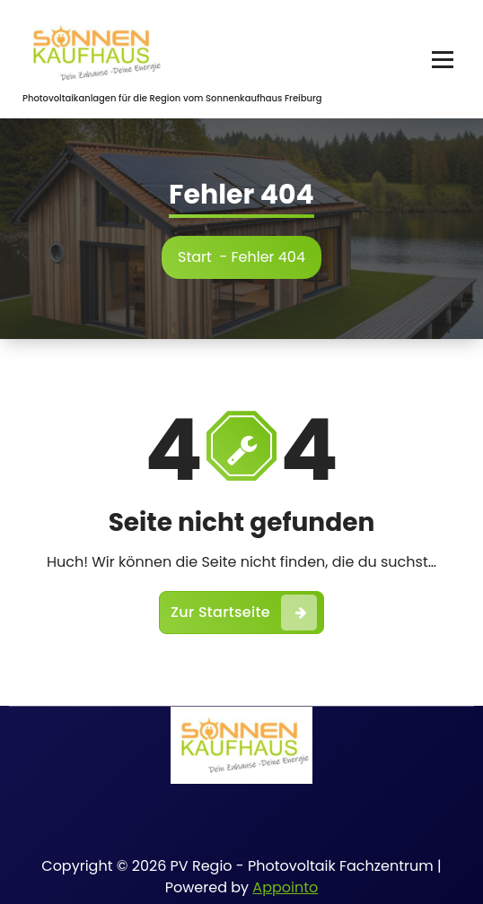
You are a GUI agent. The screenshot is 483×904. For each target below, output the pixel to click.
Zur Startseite (244, 612)
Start (195, 257)
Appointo (285, 887)
